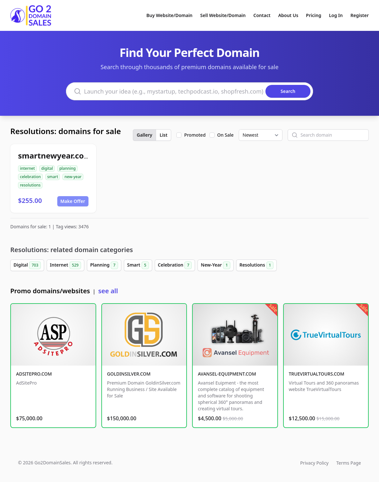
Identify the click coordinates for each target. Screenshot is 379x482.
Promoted (195, 135)
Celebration (175, 265)
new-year (72, 176)
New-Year (215, 265)
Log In (336, 15)
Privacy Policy (314, 463)
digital (47, 168)
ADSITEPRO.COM (34, 374)
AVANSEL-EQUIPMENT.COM (227, 374)
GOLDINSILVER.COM (129, 374)
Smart (138, 265)
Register (359, 15)
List (163, 135)
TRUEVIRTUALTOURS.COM (317, 374)
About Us (288, 15)
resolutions (30, 185)
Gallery (144, 135)
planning (67, 168)
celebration (30, 176)
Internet (65, 265)
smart (52, 176)
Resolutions (256, 265)
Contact (262, 15)
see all (108, 290)
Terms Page (348, 463)
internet (27, 168)
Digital (27, 265)
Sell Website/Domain (222, 15)
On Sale (225, 135)
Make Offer (72, 201)
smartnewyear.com (54, 155)
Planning (104, 265)
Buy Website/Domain (169, 15)
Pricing (313, 15)
